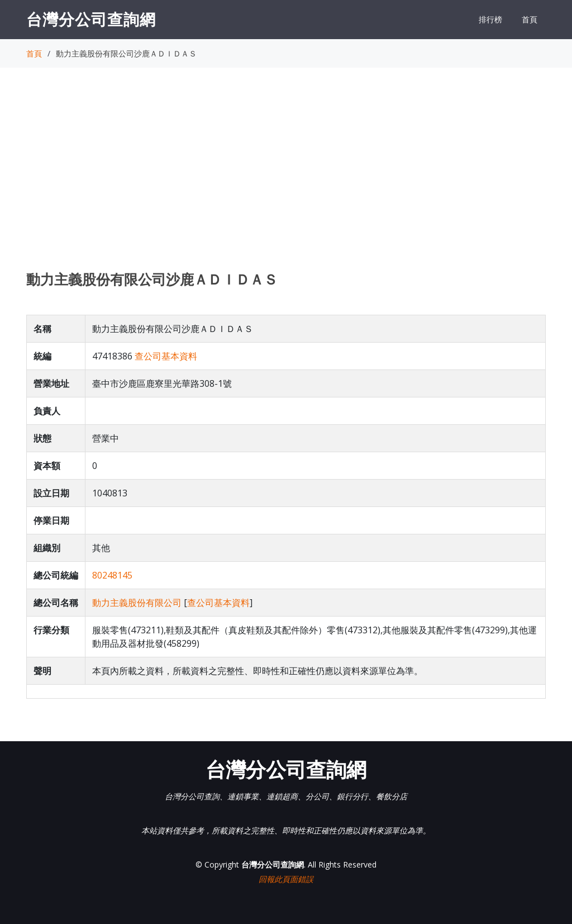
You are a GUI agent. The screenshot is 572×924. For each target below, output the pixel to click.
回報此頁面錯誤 (286, 879)
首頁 (529, 19)
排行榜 (490, 19)
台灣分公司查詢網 (91, 19)
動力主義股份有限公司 (137, 602)
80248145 (112, 575)
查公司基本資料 (166, 356)
